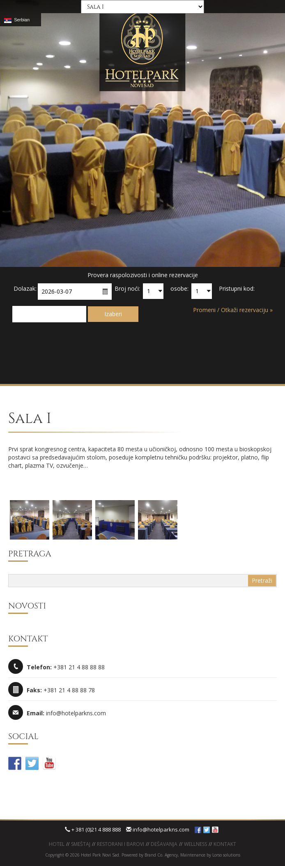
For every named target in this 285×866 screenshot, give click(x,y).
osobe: (179, 288)
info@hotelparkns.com (157, 829)
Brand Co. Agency (160, 855)
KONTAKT (225, 844)
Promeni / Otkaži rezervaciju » (233, 310)
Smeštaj (80, 844)
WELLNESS (195, 844)
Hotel (56, 844)
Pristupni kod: (237, 288)
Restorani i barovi (120, 844)
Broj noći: (127, 288)
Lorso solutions (226, 855)
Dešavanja (164, 844)
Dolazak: (25, 288)
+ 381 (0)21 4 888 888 (93, 829)
